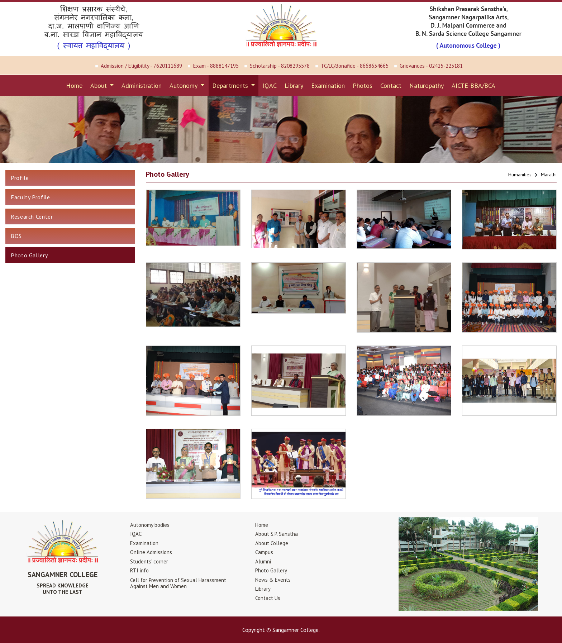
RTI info (139, 570)
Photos (362, 85)
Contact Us (267, 598)
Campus (264, 552)
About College (271, 543)
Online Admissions (151, 552)
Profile (20, 177)
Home (74, 85)
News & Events (273, 579)
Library (294, 85)
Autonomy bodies (150, 524)
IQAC (270, 85)
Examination (328, 85)
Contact (390, 85)
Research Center (32, 216)
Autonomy (184, 85)
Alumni (263, 561)
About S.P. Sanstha (276, 533)
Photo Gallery (29, 255)
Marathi (549, 174)
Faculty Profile (30, 197)
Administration (142, 85)
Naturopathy (426, 85)
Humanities (520, 174)
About (99, 85)
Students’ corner (149, 561)
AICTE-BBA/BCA (473, 85)
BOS (16, 235)
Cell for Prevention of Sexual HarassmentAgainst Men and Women (178, 583)
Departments (231, 85)
